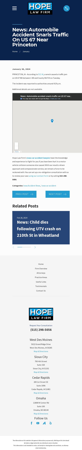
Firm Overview (41, 268)
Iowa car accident (48, 185)
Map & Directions (41, 351)
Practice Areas (41, 277)
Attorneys (41, 273)
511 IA (40, 74)
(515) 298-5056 (41, 330)
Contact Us (41, 290)
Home (41, 264)
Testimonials (41, 286)
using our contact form (38, 176)
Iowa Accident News (31, 185)
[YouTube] (37, 423)
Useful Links (41, 282)
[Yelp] (50, 423)
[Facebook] (31, 423)
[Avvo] (44, 423)
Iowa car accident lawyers (38, 158)
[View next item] (35, 247)
